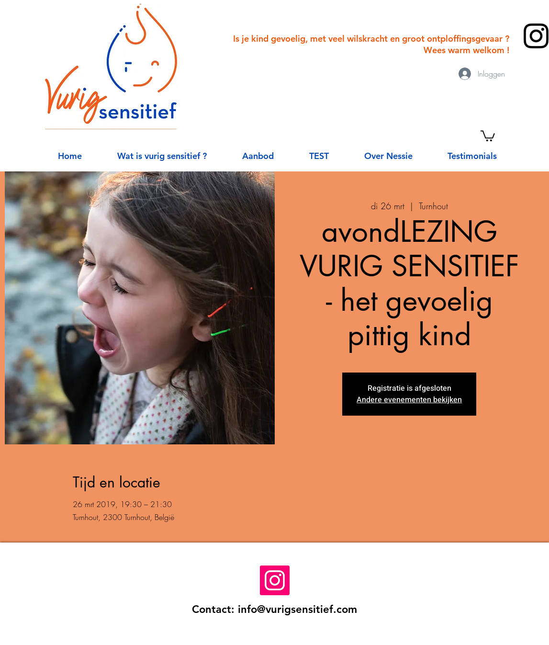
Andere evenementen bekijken (409, 400)
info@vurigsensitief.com (297, 609)
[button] (488, 135)
